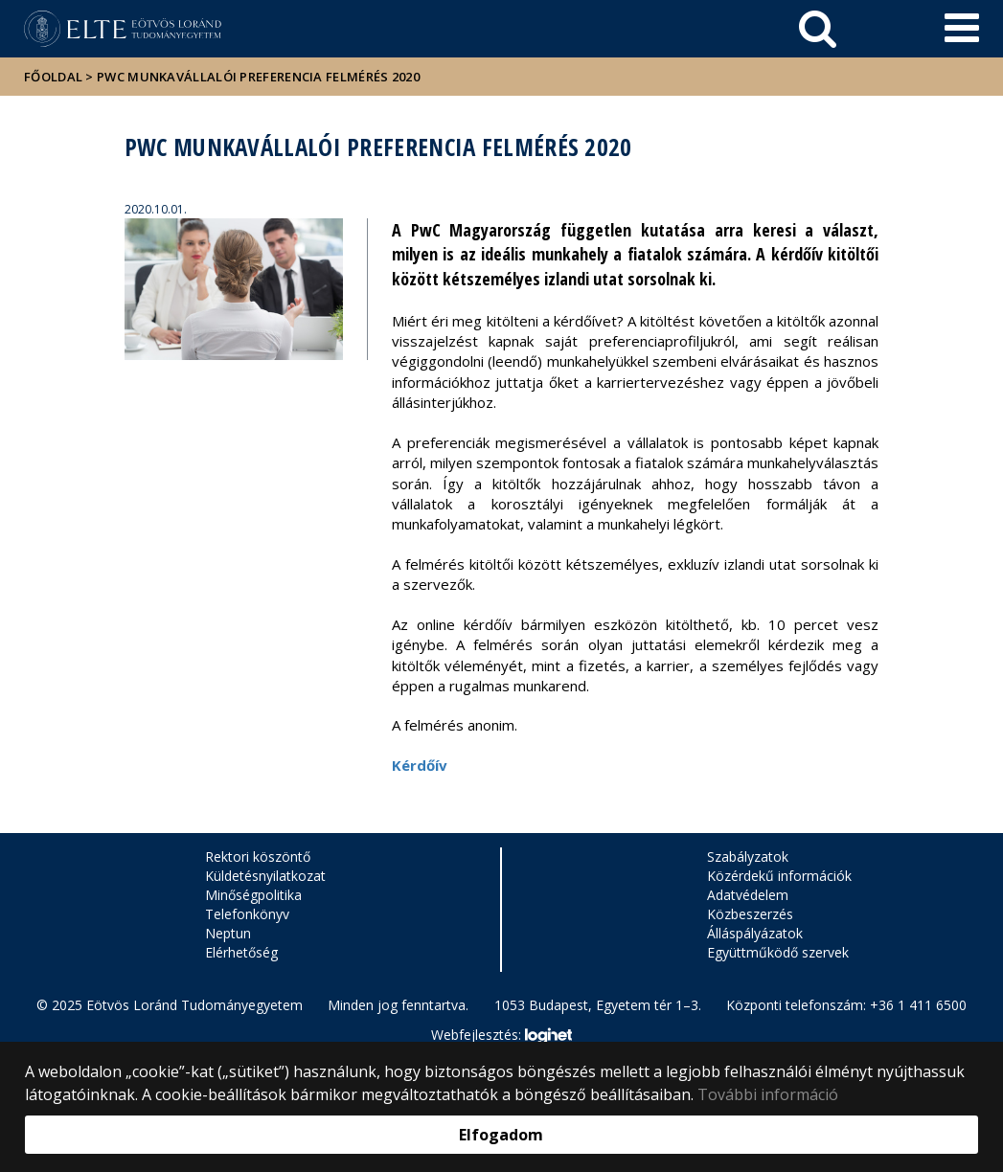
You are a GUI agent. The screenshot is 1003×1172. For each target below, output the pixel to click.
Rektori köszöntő (257, 856)
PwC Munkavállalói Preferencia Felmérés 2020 (258, 76)
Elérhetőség (241, 952)
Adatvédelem (747, 895)
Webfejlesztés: (501, 1036)
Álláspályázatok (755, 933)
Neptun (228, 933)
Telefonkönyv (247, 914)
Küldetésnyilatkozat (265, 876)
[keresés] (817, 28)
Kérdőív (419, 765)
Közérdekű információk (779, 876)
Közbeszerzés (750, 914)
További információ (767, 1094)
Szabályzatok (747, 856)
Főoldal (54, 76)
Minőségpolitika (253, 895)
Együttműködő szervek (778, 952)
